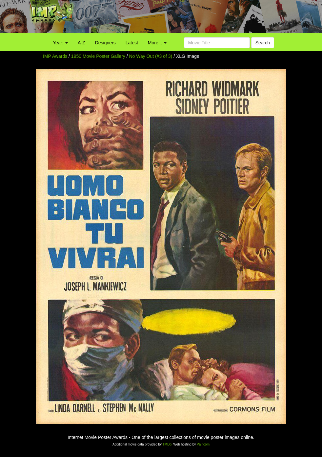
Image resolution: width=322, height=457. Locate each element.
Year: (60, 42)
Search (262, 42)
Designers (105, 42)
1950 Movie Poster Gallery (98, 56)
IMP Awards (55, 56)
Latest (132, 42)
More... (157, 42)
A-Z (81, 42)
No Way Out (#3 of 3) (150, 56)
